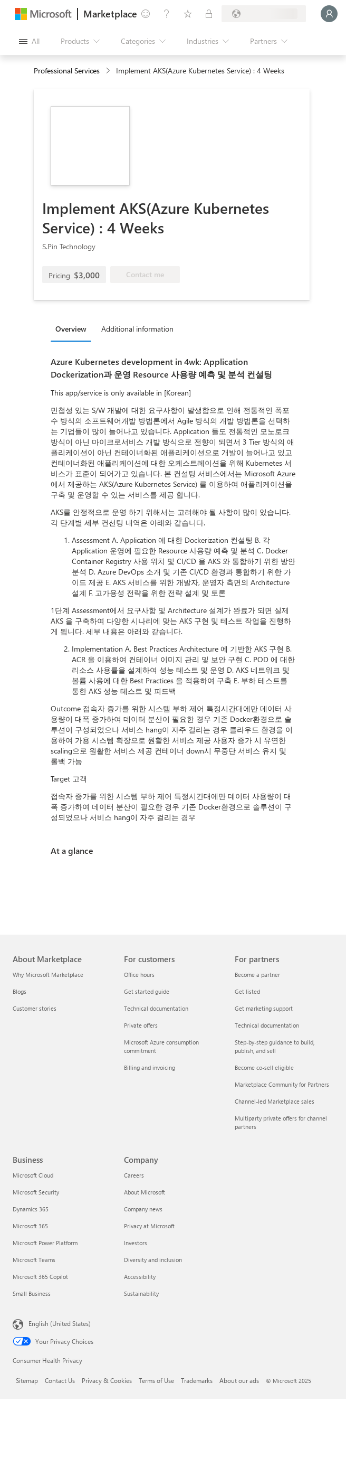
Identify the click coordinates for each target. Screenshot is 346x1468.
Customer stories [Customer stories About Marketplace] (34, 1008)
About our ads (239, 1380)
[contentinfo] (109, 71)
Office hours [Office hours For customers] (139, 974)
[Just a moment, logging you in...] (329, 13)
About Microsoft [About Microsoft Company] (144, 1192)
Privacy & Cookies (107, 1380)
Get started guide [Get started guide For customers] (146, 991)
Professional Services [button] (67, 70)
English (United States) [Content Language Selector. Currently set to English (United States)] (59, 1323)
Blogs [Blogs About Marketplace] (19, 991)
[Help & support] (166, 13)
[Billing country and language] (264, 13)
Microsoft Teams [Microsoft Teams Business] (34, 1260)
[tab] (74, 328)
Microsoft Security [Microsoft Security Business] (36, 1192)
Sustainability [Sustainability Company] (141, 1293)
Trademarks (197, 1380)
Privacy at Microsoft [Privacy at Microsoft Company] (149, 1226)
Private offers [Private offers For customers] (141, 1025)
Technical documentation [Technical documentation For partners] (267, 1025)
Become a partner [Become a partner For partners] (257, 974)
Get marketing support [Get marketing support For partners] (264, 1008)
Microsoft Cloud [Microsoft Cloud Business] (33, 1175)
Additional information (137, 329)
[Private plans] (208, 13)
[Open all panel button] (29, 41)
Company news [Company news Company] (143, 1209)
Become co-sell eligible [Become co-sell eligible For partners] (264, 1067)
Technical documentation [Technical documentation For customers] (156, 1008)
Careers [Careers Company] (134, 1175)
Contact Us (60, 1380)
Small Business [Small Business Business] (32, 1293)
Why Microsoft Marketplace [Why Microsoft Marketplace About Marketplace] (48, 974)
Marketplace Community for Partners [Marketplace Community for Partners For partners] (282, 1084)
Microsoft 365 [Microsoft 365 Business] (30, 1226)
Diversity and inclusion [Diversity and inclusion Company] (153, 1260)
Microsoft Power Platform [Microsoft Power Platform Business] (45, 1243)
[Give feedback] (145, 13)
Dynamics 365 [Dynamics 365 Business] (31, 1209)
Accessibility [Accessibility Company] (140, 1277)
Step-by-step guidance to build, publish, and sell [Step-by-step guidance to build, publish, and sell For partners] (274, 1046)
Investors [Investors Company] (135, 1243)
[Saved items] (187, 13)
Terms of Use (156, 1380)
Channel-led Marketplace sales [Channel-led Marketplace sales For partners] (274, 1101)
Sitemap (27, 1380)
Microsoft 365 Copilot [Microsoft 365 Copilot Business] (40, 1277)
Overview (70, 329)
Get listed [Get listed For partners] (247, 991)
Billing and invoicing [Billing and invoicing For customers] (149, 1067)
